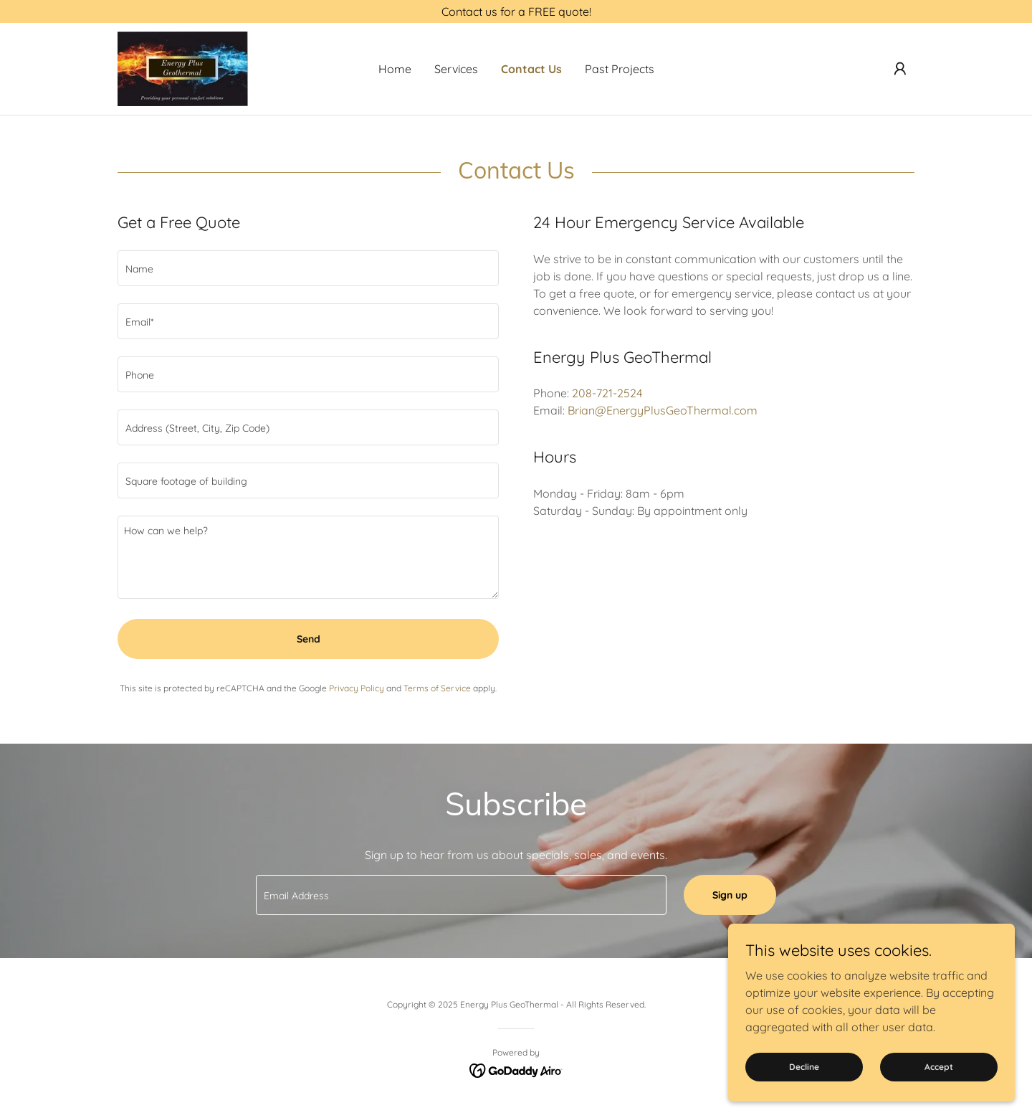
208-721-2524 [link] (607, 393)
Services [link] (456, 69)
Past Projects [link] (619, 69)
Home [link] (394, 69)
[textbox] (308, 268)
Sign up (729, 895)
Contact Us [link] (531, 69)
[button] (900, 69)
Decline (804, 1066)
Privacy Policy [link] (356, 688)
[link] (183, 67)
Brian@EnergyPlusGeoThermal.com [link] (663, 410)
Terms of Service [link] (437, 688)
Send (308, 639)
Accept (938, 1066)
